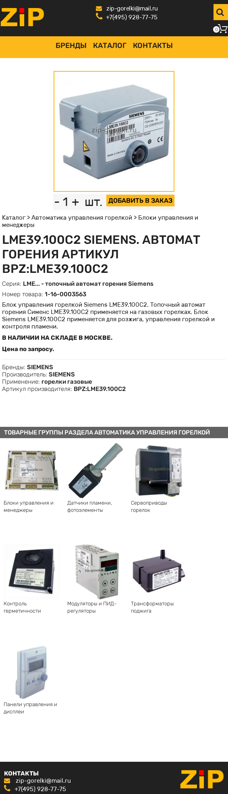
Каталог (109, 45)
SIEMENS (40, 367)
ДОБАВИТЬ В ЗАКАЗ (140, 200)
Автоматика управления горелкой (81, 217)
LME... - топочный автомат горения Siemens (88, 283)
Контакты (153, 45)
